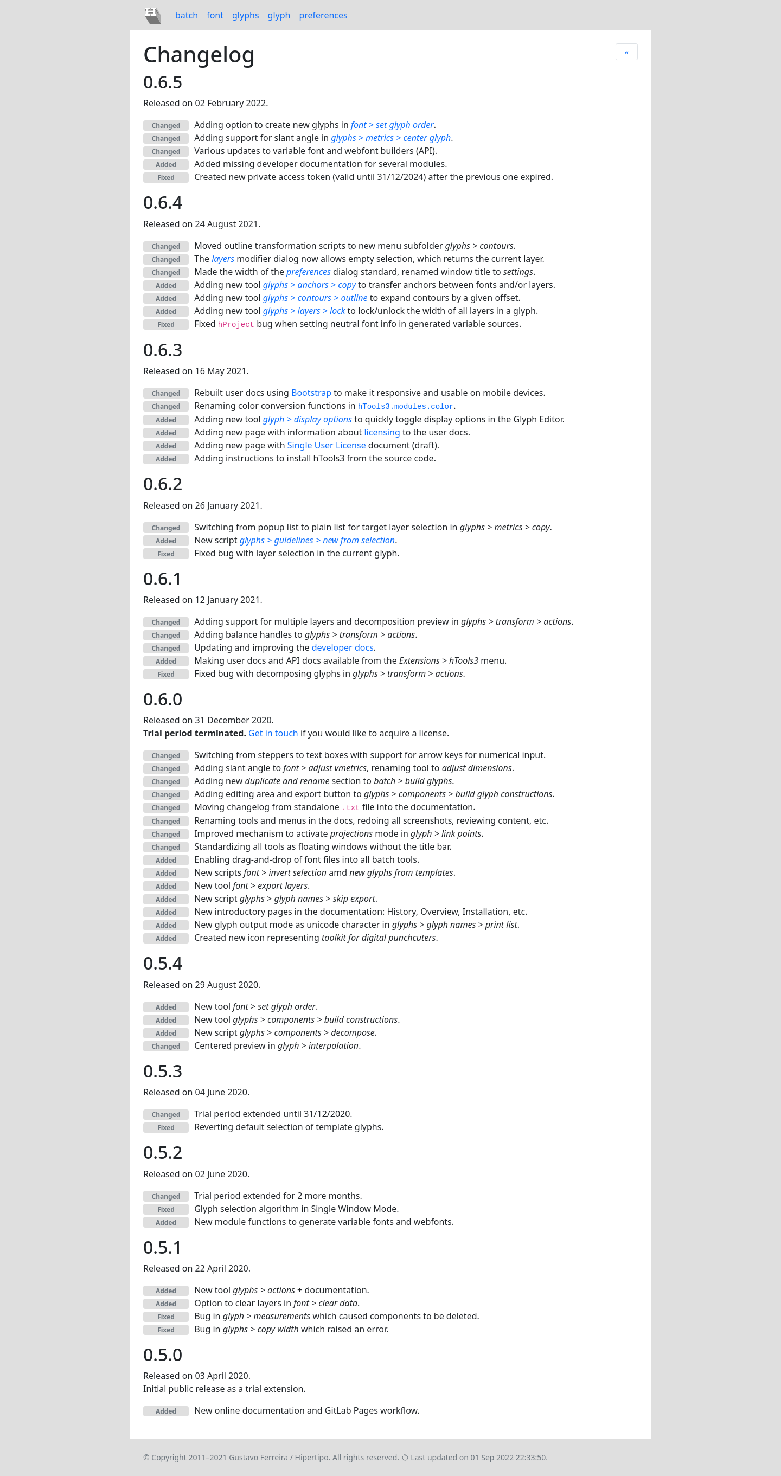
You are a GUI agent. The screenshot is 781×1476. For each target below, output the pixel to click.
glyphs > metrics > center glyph (391, 138)
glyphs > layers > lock (304, 311)
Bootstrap (311, 393)
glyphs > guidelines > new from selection (317, 540)
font (215, 15)
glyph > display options (307, 419)
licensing (382, 432)
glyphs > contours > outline (315, 298)
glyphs (245, 15)
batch (186, 15)
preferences (323, 15)
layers (223, 259)
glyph (279, 15)
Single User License (326, 445)
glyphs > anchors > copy (309, 285)
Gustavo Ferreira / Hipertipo (279, 1457)
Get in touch (273, 733)
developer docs (343, 647)
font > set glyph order (392, 125)
